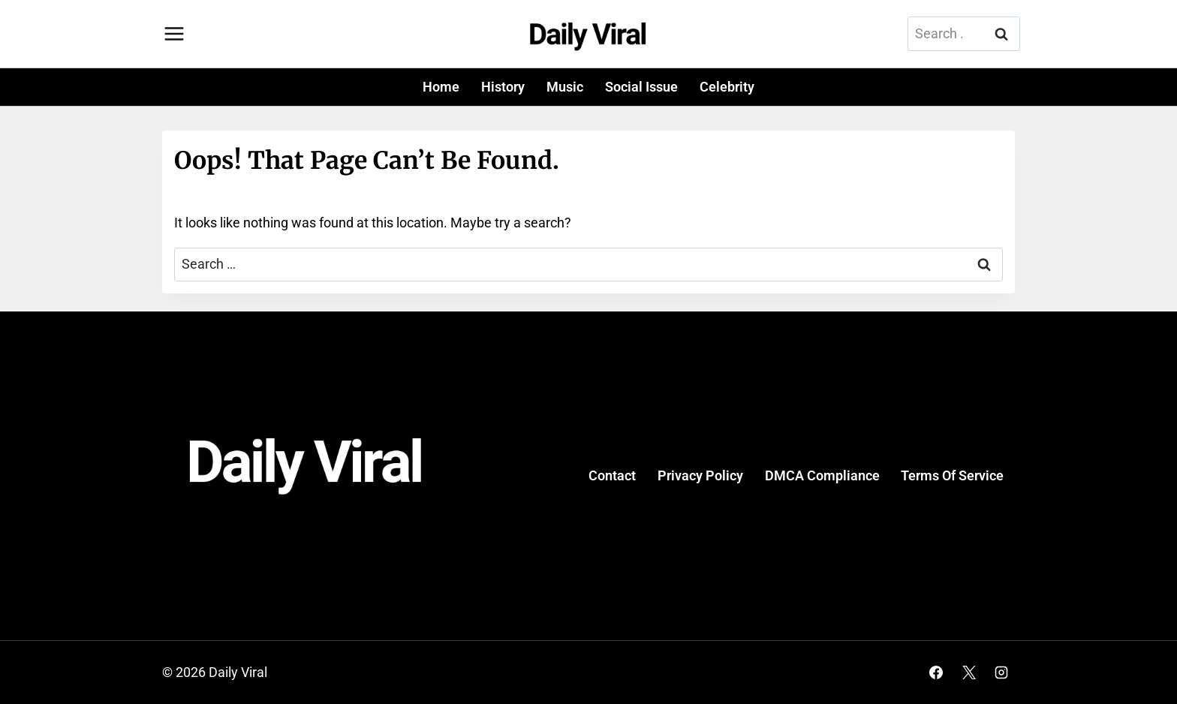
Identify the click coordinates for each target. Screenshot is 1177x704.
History (503, 87)
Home (441, 87)
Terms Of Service (952, 475)
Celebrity (727, 87)
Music (564, 87)
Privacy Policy (700, 475)
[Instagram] (1001, 672)
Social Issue (641, 87)
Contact (612, 475)
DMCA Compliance (822, 475)
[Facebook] (936, 672)
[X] (969, 672)
